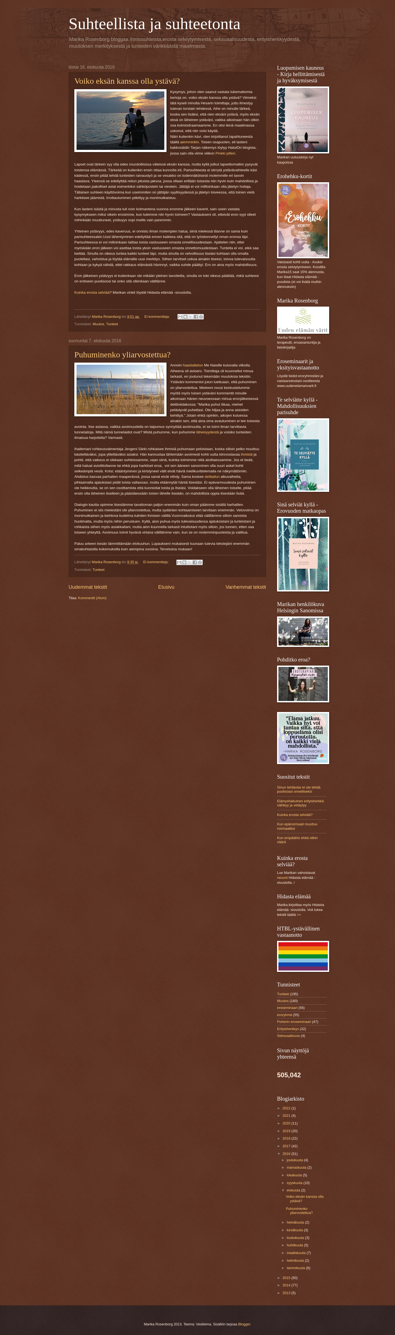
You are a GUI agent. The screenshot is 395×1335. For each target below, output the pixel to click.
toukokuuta (296, 1238)
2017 (287, 1146)
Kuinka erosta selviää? (295, 815)
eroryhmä (284, 1015)
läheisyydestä (207, 432)
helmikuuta (296, 1260)
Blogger (244, 1324)
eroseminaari (287, 1008)
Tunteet (112, 324)
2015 (287, 1278)
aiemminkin (189, 142)
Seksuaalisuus (288, 1036)
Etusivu (166, 587)
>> (298, 915)
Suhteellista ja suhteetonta (155, 24)
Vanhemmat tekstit (245, 587)
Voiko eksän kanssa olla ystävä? (127, 80)
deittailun (212, 477)
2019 (287, 1131)
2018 (287, 1138)
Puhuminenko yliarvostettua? (122, 354)
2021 (287, 1116)
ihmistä (246, 454)
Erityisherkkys (288, 1029)
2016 (287, 1154)
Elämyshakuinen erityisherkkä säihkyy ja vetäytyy (300, 803)
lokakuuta (295, 1175)
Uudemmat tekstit (88, 587)
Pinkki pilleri (225, 153)
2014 (287, 1285)
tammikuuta (296, 1268)
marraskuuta (297, 1167)
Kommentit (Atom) (92, 598)
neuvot (282, 878)
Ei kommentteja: (158, 317)
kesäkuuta (295, 1230)
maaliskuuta (296, 1253)
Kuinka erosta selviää (91, 292)
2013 (287, 1293)
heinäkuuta (296, 1222)
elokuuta (294, 1190)
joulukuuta (295, 1160)
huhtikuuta (295, 1245)
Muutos (98, 324)
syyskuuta (295, 1183)
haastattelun (193, 365)
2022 (287, 1108)
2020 (287, 1123)
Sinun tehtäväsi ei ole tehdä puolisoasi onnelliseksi (298, 789)
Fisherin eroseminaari (294, 1022)
